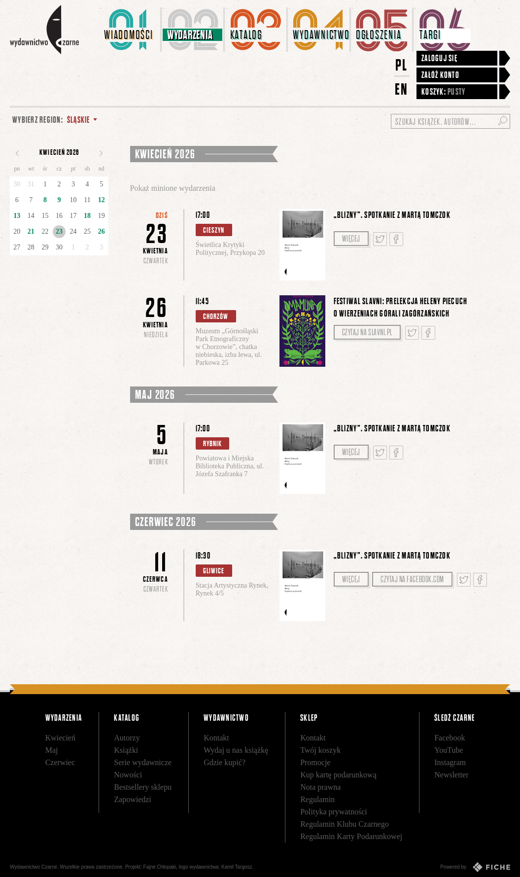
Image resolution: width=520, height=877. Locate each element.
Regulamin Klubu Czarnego (344, 824)
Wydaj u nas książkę (236, 750)
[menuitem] (130, 29)
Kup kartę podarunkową (338, 775)
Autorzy (126, 738)
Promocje (315, 762)
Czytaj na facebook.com (412, 579)
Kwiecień (60, 738)
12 (101, 200)
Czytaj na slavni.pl (367, 332)
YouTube (448, 750)
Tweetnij (380, 239)
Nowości (128, 775)
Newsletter (451, 775)
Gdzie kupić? (224, 762)
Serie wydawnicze (143, 762)
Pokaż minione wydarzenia (172, 188)
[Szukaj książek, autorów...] (450, 121)
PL (401, 64)
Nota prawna (320, 787)
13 (16, 215)
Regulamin (317, 799)
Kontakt (216, 738)
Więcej (351, 239)
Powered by (475, 867)
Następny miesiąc (101, 153)
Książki (126, 750)
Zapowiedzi (132, 799)
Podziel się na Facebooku (396, 239)
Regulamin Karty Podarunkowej (351, 836)
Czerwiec (60, 762)
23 (59, 231)
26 (101, 231)
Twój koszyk (320, 750)
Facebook (449, 738)
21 (31, 231)
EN (402, 89)
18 (87, 215)
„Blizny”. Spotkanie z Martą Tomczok (392, 215)
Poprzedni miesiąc (17, 153)
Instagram (450, 762)
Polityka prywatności (333, 811)
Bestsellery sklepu (143, 787)
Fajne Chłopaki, (160, 867)
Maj (51, 750)
